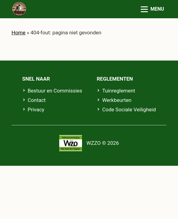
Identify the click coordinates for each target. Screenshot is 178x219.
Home (19, 33)
